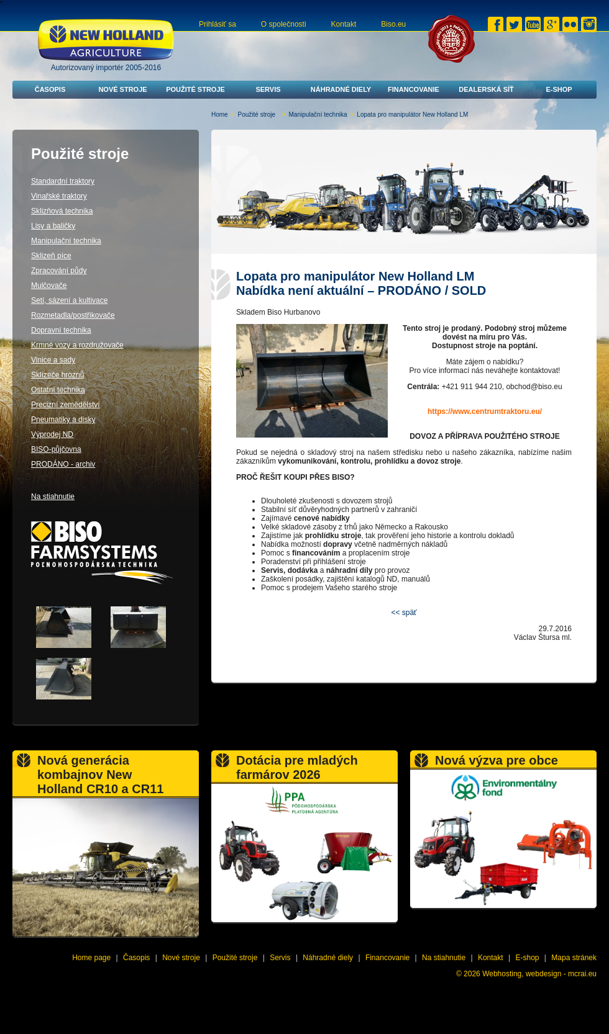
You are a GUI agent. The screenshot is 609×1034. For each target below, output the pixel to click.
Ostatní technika (58, 389)
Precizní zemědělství (65, 404)
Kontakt (344, 24)
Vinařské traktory (59, 196)
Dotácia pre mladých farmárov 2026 (297, 767)
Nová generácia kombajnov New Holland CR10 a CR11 (100, 774)
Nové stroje (122, 89)
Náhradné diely (341, 89)
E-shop (559, 89)
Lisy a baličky (53, 226)
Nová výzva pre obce (496, 760)
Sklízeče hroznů (57, 375)
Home (219, 114)
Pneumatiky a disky (63, 419)
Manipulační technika (318, 114)
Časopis (50, 89)
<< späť (403, 612)
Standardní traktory (62, 181)
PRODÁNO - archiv (63, 464)
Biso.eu (393, 24)
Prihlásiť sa (217, 24)
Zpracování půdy (58, 270)
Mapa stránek (574, 957)
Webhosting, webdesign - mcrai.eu (539, 973)
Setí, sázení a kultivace (69, 300)
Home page (91, 957)
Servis (267, 89)
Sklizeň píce (51, 255)
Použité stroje (195, 89)
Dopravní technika (61, 330)
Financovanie (413, 89)
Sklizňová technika (62, 211)
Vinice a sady (53, 360)
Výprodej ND (52, 434)
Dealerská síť (486, 89)
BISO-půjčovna (56, 449)
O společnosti (283, 24)
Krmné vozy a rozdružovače (77, 345)
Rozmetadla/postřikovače (73, 315)
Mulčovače (48, 285)
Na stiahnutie (53, 496)
